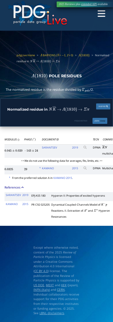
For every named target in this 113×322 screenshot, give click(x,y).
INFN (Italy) (41, 290)
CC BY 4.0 (41, 271)
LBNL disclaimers (51, 313)
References (14, 187)
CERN (61, 290)
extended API (88, 4)
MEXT (50, 285)
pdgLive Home (26, 55)
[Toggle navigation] (102, 13)
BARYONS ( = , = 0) (56, 55)
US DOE (38, 285)
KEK (64, 285)
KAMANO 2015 (62, 177)
